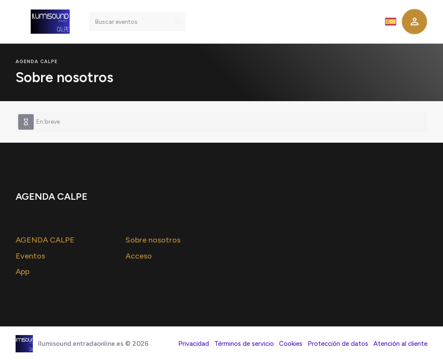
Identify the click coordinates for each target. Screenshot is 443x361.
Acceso (138, 256)
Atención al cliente (400, 344)
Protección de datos (338, 344)
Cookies (290, 344)
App (22, 271)
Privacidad (193, 344)
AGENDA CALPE (45, 240)
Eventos (30, 256)
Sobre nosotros (152, 240)
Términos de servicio (244, 344)
